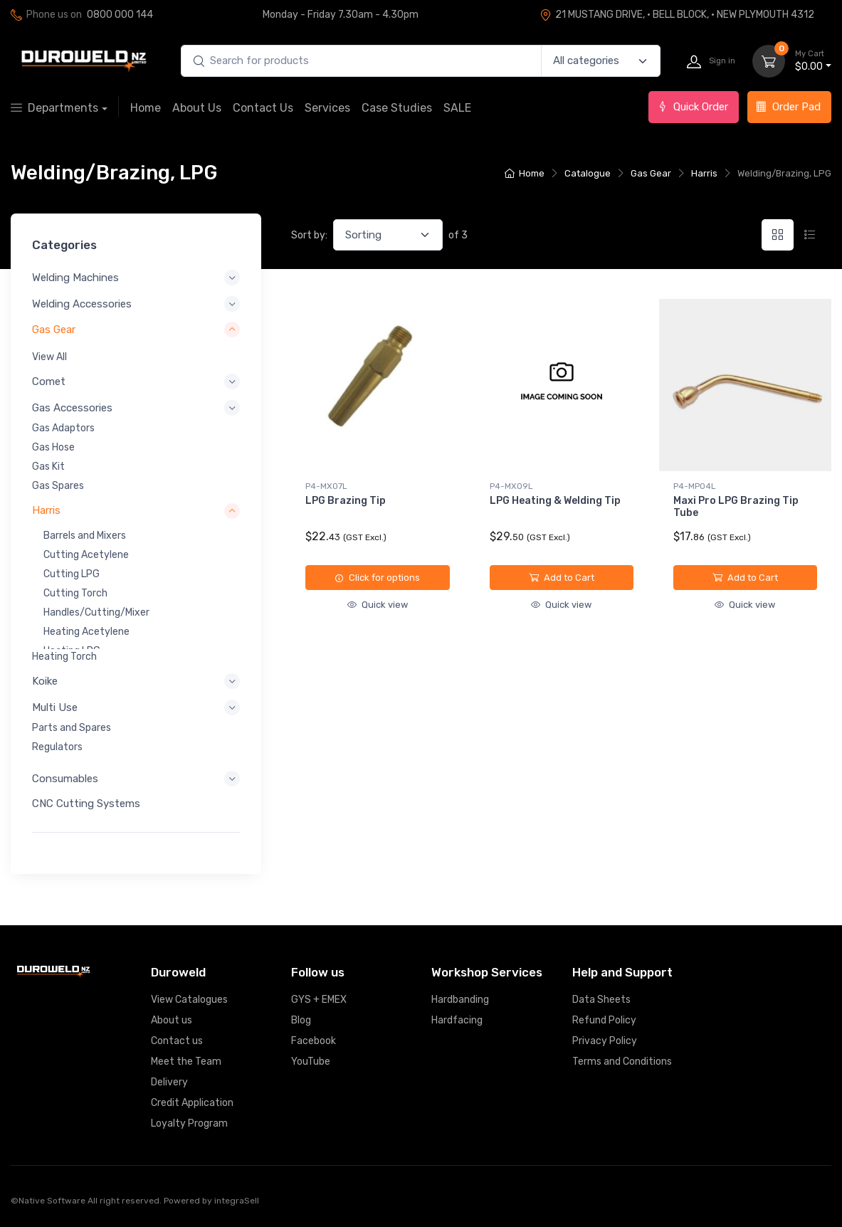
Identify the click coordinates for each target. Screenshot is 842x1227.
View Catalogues (189, 1000)
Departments (54, 108)
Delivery (169, 1082)
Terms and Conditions (622, 1061)
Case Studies (397, 108)
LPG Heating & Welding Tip (555, 501)
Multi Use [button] (55, 707)
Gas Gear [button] (53, 329)
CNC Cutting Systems (86, 803)
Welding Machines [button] (75, 277)
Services (327, 108)
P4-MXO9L (511, 486)
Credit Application (192, 1103)
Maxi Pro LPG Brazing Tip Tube (736, 507)
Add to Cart (561, 577)
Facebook (313, 1041)
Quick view (377, 604)
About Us (196, 108)
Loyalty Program (189, 1123)
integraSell (236, 1201)
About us (171, 1020)
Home (145, 108)
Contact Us (263, 108)
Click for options (377, 577)
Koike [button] (45, 681)
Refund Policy (604, 1020)
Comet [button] (48, 381)
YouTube (310, 1061)
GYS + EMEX (319, 1000)
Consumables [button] (65, 778)
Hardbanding (460, 1000)
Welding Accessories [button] (82, 303)
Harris (704, 173)
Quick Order (692, 106)
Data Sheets (601, 1000)
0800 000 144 (120, 15)
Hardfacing (457, 1020)
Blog (301, 1020)
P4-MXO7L (326, 486)
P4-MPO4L (694, 486)
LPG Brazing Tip (345, 501)
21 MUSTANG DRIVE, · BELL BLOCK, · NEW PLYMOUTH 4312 (677, 15)
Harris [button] (46, 510)
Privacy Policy (604, 1041)
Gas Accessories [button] (72, 407)
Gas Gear (651, 173)
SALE (457, 108)
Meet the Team (186, 1061)
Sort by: (309, 235)
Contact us (177, 1041)
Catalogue (587, 173)
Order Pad (788, 106)
